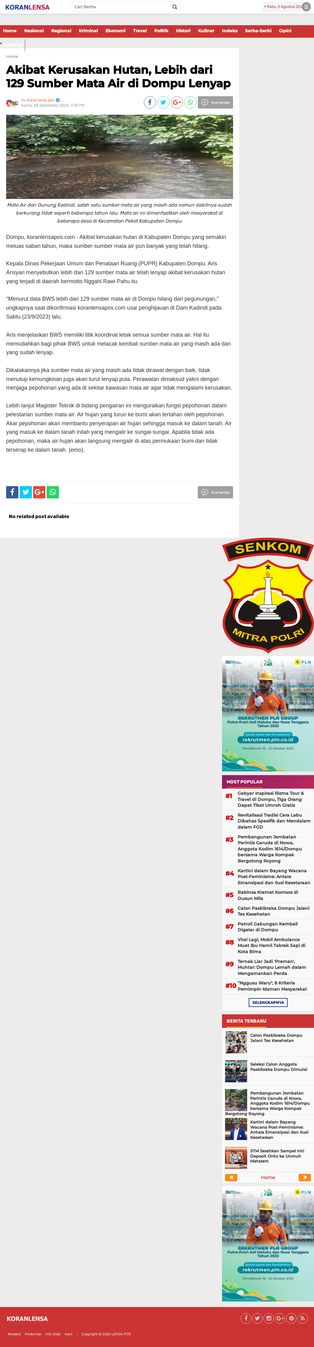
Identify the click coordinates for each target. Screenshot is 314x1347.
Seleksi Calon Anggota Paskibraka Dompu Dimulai (278, 1067)
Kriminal (88, 31)
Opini (285, 31)
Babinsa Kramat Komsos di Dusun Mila (268, 895)
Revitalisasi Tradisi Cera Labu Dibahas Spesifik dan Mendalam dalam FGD (274, 821)
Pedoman (33, 1334)
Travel (140, 31)
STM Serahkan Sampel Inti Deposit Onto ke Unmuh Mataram (277, 1156)
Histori (183, 31)
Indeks (229, 31)
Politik (161, 31)
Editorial (12, 45)
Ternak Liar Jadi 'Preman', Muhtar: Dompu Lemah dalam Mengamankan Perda (272, 967)
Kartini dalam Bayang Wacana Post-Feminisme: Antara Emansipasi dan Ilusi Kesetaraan (274, 876)
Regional (61, 31)
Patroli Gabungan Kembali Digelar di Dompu (268, 927)
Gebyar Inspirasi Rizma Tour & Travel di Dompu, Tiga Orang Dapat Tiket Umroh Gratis (271, 799)
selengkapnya (268, 1002)
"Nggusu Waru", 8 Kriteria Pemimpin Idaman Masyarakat (272, 986)
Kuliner (206, 31)
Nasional (34, 31)
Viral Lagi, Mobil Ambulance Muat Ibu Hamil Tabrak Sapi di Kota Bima (271, 945)
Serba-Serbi (258, 31)
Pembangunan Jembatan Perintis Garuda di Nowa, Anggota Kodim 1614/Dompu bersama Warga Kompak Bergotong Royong (270, 849)
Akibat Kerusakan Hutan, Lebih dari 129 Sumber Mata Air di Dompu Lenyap (118, 76)
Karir (68, 1334)
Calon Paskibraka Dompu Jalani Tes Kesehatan (273, 911)
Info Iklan (53, 1334)
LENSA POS (121, 1334)
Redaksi (14, 1334)
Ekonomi (115, 31)
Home (10, 31)
